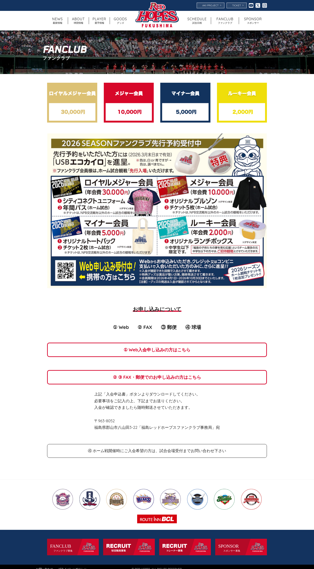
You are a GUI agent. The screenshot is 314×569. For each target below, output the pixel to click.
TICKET (238, 5)
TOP (39, 34)
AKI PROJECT (211, 5)
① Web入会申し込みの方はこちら (157, 349)
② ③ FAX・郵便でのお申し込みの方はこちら (157, 377)
